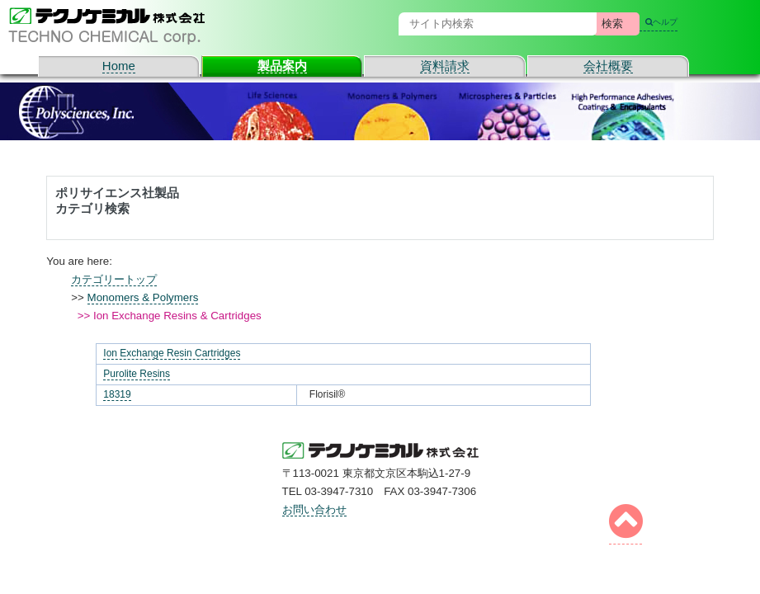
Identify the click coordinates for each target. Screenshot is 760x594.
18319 (116, 394)
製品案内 (282, 66)
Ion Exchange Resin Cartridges (171, 353)
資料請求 (445, 66)
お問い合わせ (314, 509)
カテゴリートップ (114, 279)
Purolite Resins (136, 374)
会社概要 (608, 66)
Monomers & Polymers (143, 297)
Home (118, 66)
